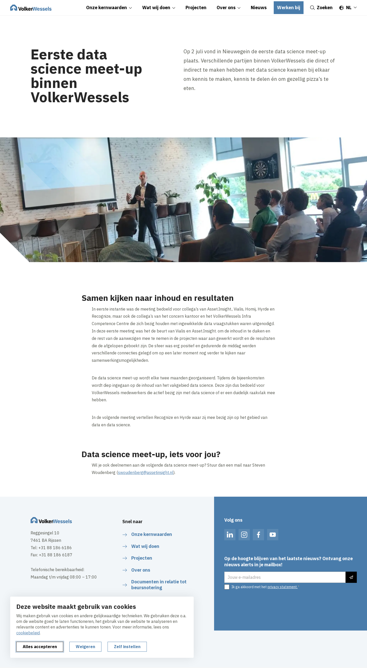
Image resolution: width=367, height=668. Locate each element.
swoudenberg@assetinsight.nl (145, 472)
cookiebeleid (28, 632)
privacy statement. (283, 587)
